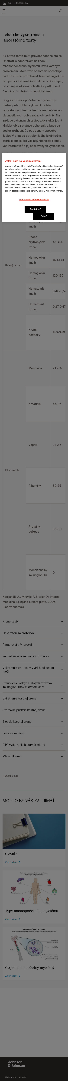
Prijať (44, 216)
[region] (34, 187)
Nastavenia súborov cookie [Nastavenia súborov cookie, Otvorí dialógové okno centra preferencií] (34, 200)
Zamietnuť (35, 209)
